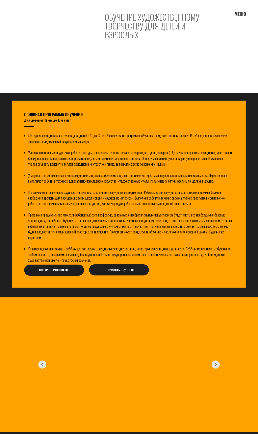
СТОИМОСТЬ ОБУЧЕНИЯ (119, 270)
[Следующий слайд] (216, 364)
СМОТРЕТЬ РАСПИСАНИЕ (54, 270)
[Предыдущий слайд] (42, 364)
